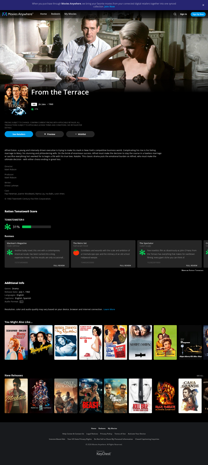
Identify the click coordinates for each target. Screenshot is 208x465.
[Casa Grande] (190, 396)
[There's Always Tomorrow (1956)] (165, 342)
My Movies (70, 13)
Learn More (109, 309)
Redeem (55, 13)
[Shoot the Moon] (140, 342)
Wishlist (80, 134)
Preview (49, 134)
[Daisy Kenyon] (41, 342)
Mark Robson (10, 169)
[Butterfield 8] (90, 342)
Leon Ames (59, 193)
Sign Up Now (198, 14)
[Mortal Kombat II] (41, 396)
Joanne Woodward (26, 193)
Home (43, 13)
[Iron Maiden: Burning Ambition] (165, 396)
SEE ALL (200, 375)
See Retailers (19, 134)
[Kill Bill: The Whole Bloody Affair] (140, 396)
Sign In (183, 14)
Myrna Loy (39, 193)
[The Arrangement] (190, 342)
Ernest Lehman (11, 185)
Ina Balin (49, 193)
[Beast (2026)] (90, 396)
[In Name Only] (115, 342)
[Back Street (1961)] (16, 342)
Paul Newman (11, 193)
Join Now (109, 6)
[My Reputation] (65, 342)
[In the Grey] (115, 396)
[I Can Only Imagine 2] (65, 396)
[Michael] (16, 396)
